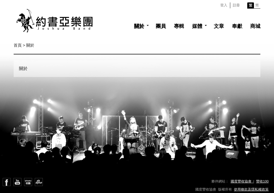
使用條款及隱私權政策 (251, 189)
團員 (161, 26)
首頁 (18, 45)
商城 (255, 26)
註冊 (236, 5)
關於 (139, 26)
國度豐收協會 (242, 181)
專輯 (179, 26)
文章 (219, 26)
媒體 (197, 26)
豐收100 (262, 181)
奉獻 (237, 26)
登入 (223, 5)
